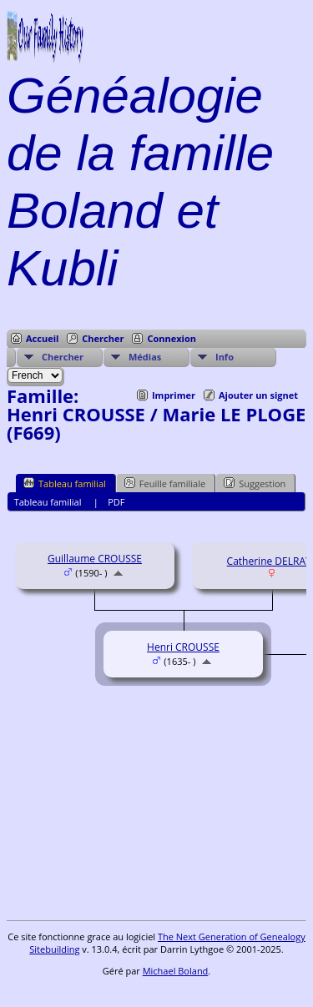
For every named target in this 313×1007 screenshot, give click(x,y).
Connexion (171, 338)
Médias (145, 356)
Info (224, 356)
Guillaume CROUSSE (95, 558)
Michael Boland (176, 970)
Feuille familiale (164, 483)
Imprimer (173, 395)
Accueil (42, 338)
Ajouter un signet (258, 395)
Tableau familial (64, 483)
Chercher (103, 338)
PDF (116, 502)
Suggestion (254, 483)
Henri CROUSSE (183, 647)
